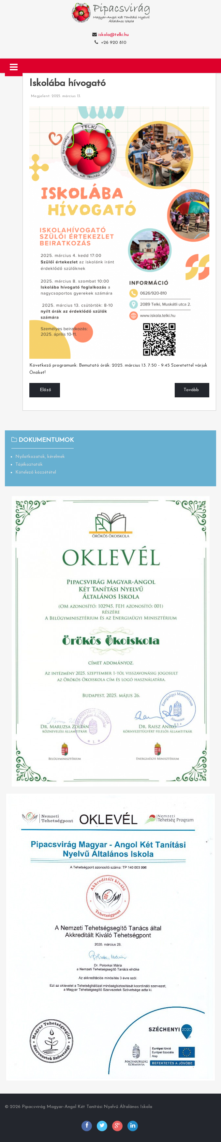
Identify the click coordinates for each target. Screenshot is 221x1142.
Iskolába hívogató (67, 84)
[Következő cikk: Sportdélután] (192, 390)
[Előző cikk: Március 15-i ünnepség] (44, 390)
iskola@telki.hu (113, 34)
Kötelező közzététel (35, 472)
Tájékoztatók (29, 464)
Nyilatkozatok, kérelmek (40, 456)
